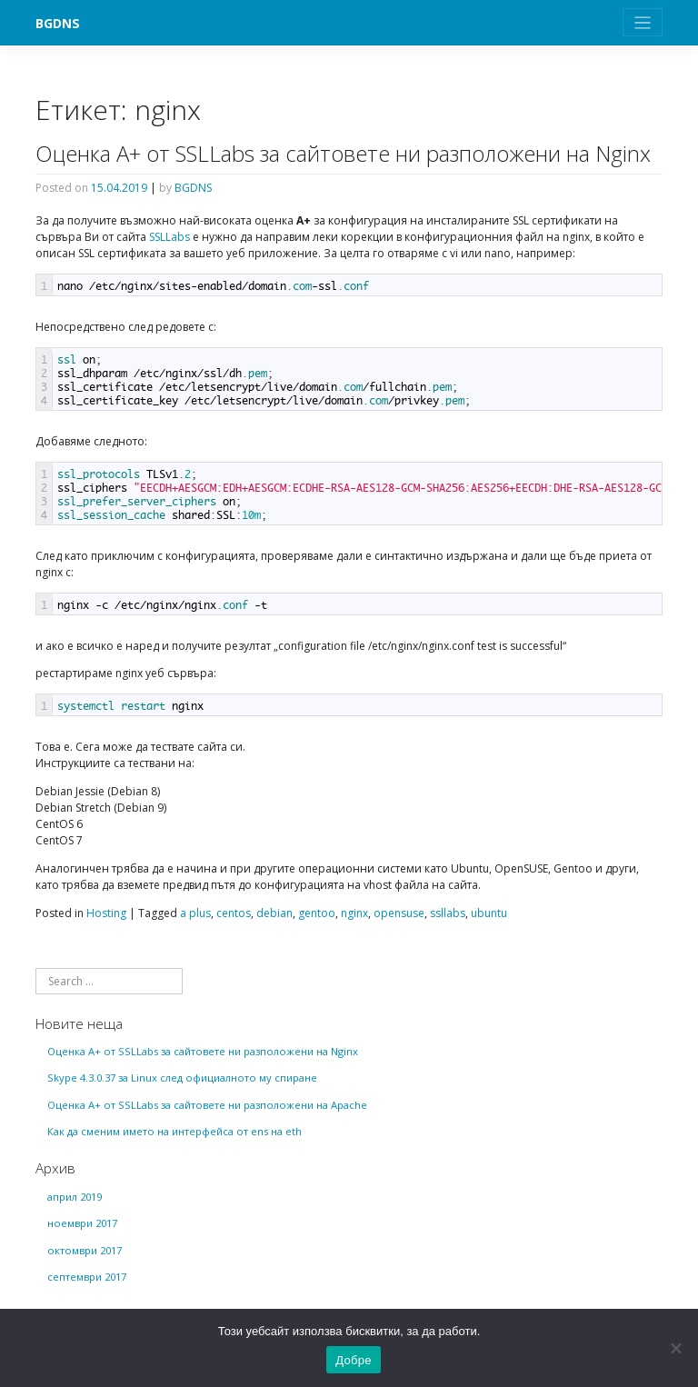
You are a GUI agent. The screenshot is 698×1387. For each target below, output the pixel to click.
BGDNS (57, 23)
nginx (354, 913)
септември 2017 (86, 1276)
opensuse (399, 913)
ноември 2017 (82, 1223)
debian (274, 913)
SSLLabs (169, 236)
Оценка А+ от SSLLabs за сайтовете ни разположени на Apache (207, 1105)
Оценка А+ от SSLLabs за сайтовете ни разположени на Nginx (343, 153)
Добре (353, 1360)
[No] (675, 1348)
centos (233, 913)
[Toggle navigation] (643, 22)
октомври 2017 (84, 1250)
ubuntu (489, 913)
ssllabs (447, 913)
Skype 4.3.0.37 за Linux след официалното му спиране (182, 1077)
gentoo (316, 913)
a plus (195, 913)
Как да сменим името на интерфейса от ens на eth (174, 1131)
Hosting (106, 913)
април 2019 (74, 1196)
